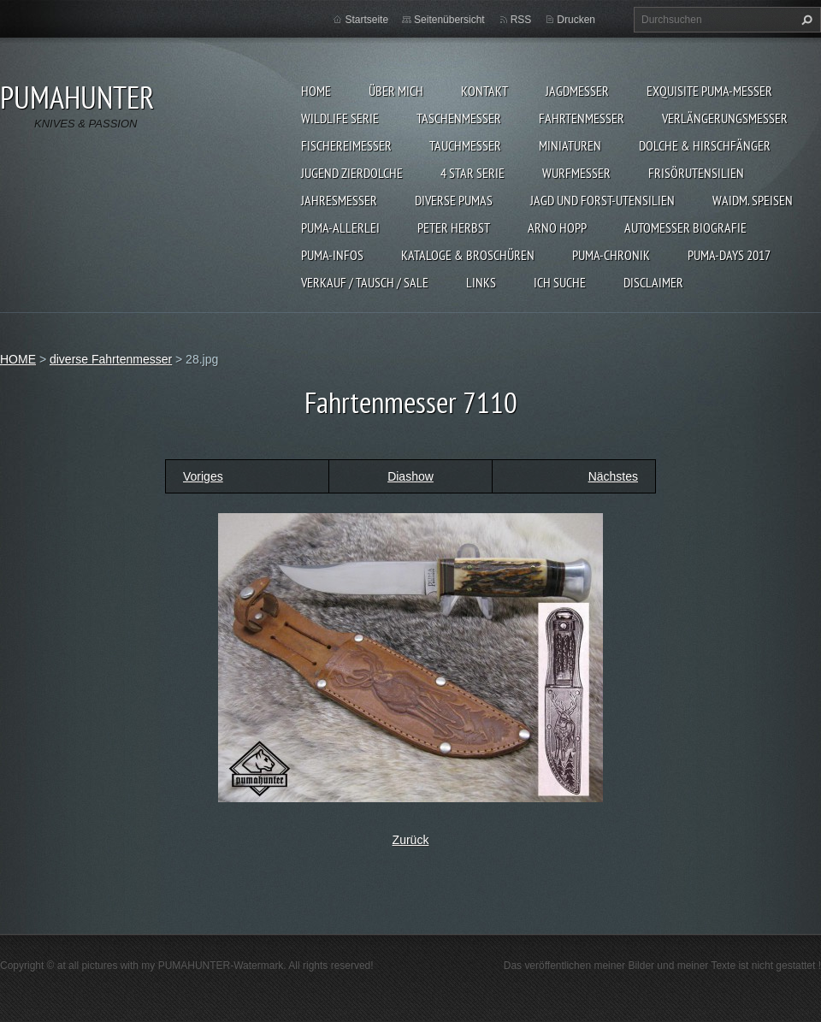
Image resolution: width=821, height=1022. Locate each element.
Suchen (805, 19)
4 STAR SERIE (472, 172)
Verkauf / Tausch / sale (364, 282)
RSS (521, 20)
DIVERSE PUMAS (454, 200)
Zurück (411, 840)
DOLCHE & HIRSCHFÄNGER (705, 145)
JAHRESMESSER (339, 200)
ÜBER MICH (396, 90)
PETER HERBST (453, 227)
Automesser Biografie (685, 227)
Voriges (203, 476)
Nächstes (613, 476)
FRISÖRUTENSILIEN (696, 172)
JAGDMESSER (577, 90)
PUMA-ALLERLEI (340, 227)
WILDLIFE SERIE (340, 118)
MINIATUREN (570, 145)
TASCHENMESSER (458, 118)
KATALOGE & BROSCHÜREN (468, 254)
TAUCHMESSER (465, 145)
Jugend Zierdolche (352, 172)
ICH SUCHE (560, 282)
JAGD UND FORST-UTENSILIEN (602, 200)
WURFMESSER (576, 172)
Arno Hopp (557, 227)
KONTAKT (484, 90)
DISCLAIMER (653, 282)
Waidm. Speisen (752, 200)
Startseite (366, 20)
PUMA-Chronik (611, 254)
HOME (316, 90)
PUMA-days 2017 (729, 254)
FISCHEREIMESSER (346, 145)
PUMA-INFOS (332, 254)
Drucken (576, 20)
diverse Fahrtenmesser (111, 359)
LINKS (481, 282)
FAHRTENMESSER (581, 118)
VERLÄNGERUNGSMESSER (725, 118)
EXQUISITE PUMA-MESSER (709, 90)
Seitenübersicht (449, 20)
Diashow (410, 476)
